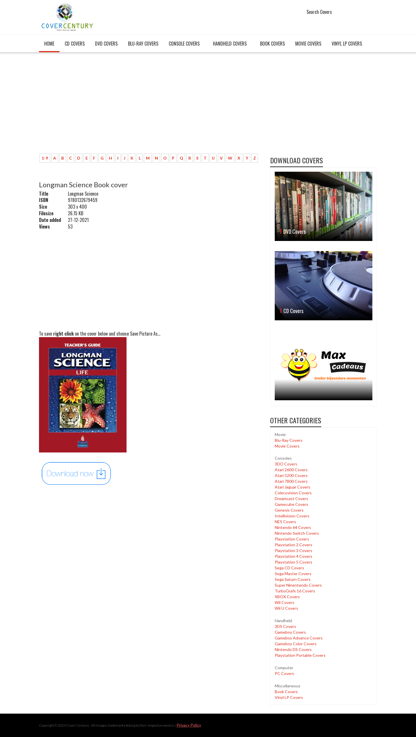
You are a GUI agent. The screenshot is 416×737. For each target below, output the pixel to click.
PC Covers (284, 673)
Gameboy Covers (290, 632)
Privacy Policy (189, 725)
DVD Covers (106, 43)
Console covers (184, 43)
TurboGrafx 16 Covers (295, 590)
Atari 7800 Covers (291, 481)
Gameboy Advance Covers (299, 637)
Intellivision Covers (292, 515)
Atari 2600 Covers (291, 469)
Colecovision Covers (293, 492)
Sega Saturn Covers (293, 579)
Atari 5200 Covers (291, 475)
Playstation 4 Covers (293, 556)
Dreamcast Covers (291, 498)
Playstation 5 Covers (293, 562)
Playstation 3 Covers (293, 550)
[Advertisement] (150, 106)
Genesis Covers (289, 510)
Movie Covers (308, 43)
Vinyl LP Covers (347, 43)
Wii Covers (284, 602)
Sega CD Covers (289, 567)
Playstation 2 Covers (293, 544)
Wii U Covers (286, 608)
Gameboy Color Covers (296, 643)
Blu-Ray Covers (143, 43)
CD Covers (75, 43)
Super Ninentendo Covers (298, 585)
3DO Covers (286, 463)
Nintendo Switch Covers (297, 533)
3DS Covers (285, 626)
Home (49, 43)
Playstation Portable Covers (300, 655)
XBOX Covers (287, 596)
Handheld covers (230, 43)
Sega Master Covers (293, 573)
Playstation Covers (292, 538)
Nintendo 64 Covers (293, 527)
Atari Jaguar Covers (292, 487)
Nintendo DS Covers (293, 649)
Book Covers (272, 43)
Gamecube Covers (291, 504)
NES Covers (285, 521)
